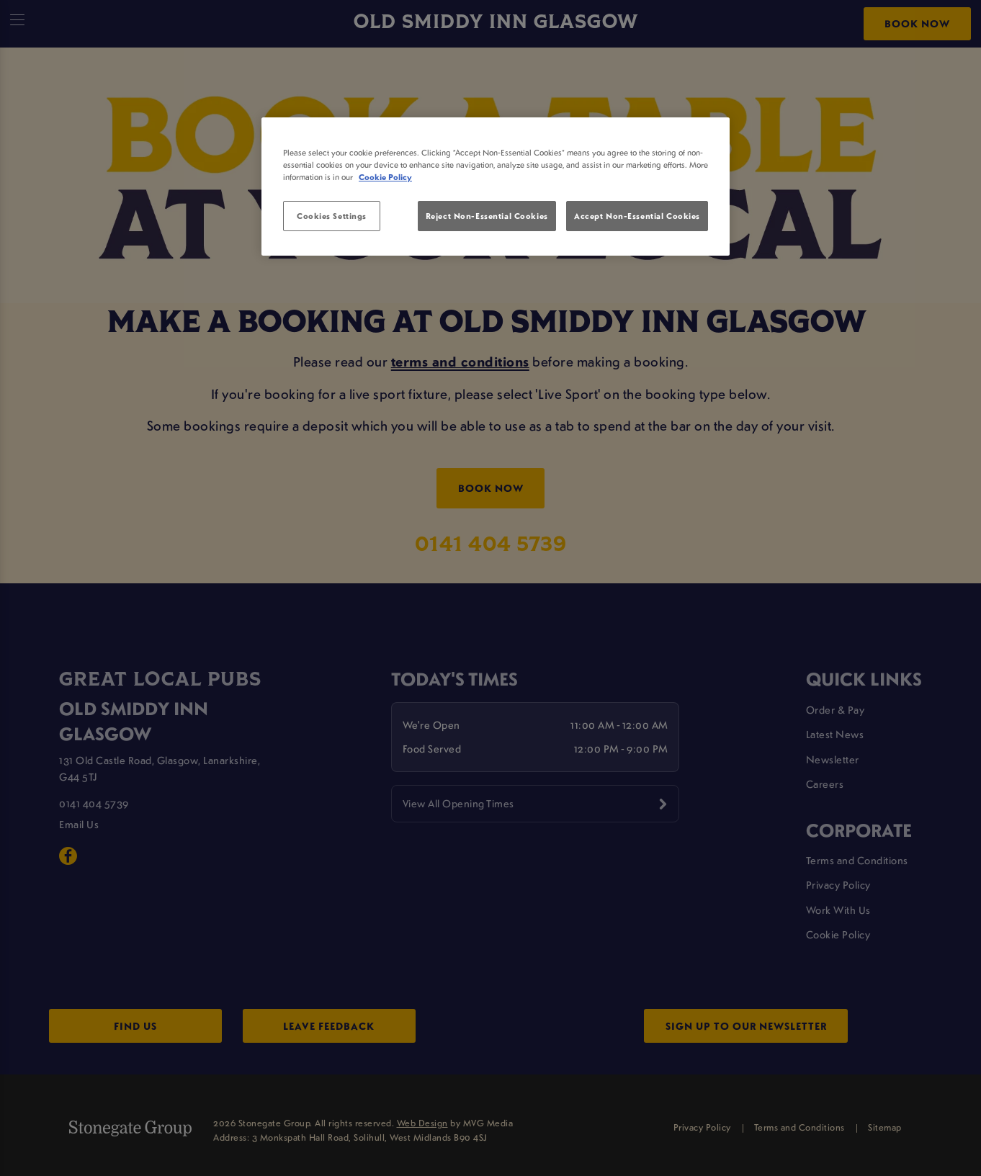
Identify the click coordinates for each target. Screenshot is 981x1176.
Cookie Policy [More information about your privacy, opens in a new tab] (385, 176)
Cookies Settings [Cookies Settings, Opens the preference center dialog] (332, 215)
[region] (495, 186)
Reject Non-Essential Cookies (487, 215)
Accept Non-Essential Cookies (637, 215)
